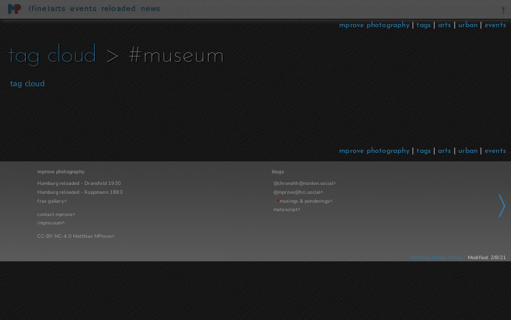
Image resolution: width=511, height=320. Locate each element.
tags (423, 25)
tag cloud (77, 56)
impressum (49, 223)
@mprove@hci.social (223, 192)
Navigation (375, 171)
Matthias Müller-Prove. (436, 257)
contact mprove (54, 214)
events (495, 25)
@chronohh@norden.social (230, 183)
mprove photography (375, 25)
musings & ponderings (231, 201)
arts (444, 25)
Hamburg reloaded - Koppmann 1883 (79, 192)
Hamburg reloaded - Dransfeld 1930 (79, 183)
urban (468, 25)
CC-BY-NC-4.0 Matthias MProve (74, 236)
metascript (212, 209)
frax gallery (50, 201)
